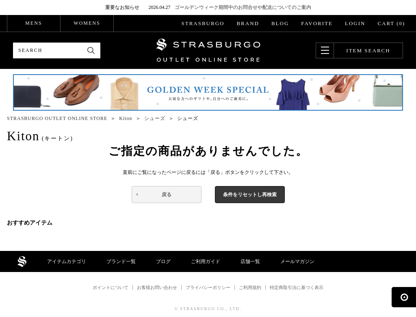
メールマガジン (297, 261)
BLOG (280, 23)
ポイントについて (110, 287)
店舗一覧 (250, 261)
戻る (166, 194)
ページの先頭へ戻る (404, 297)
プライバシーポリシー (208, 287)
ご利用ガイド (205, 261)
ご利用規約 (250, 287)
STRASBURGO (202, 23)
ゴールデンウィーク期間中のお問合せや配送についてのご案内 (243, 7)
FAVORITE (317, 23)
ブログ (163, 261)
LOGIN (355, 23)
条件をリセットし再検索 (250, 194)
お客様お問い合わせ (157, 287)
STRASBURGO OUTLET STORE (208, 50)
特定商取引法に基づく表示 (296, 287)
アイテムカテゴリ (66, 261)
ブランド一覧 (121, 261)
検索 (91, 50)
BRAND (247, 23)
